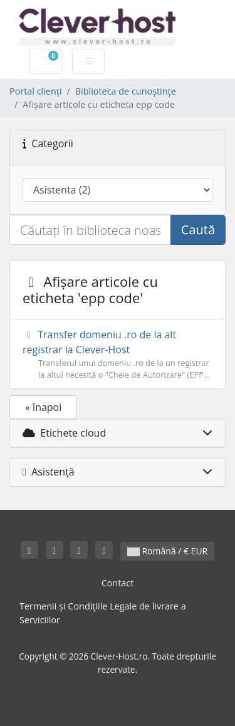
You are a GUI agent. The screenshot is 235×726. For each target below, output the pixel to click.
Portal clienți (35, 91)
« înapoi (43, 407)
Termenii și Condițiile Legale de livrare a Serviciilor (102, 613)
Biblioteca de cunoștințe (125, 91)
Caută (198, 229)
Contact (118, 583)
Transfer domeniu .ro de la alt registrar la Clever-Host (117, 354)
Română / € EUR (167, 551)
